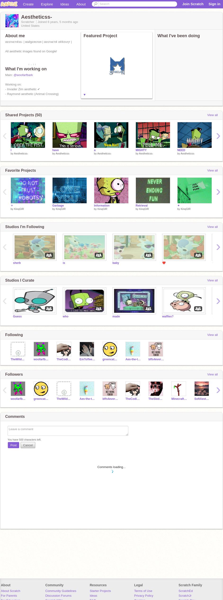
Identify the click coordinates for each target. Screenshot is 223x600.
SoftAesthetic (202, 399)
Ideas (64, 4)
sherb (17, 263)
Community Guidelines (60, 591)
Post (13, 445)
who (65, 316)
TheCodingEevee (64, 359)
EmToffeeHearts (87, 359)
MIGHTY (141, 150)
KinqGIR (19, 209)
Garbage (58, 205)
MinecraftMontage (179, 399)
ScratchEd (185, 591)
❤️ (164, 263)
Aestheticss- (21, 153)
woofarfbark (41, 359)
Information (102, 205)
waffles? (168, 316)
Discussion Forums (58, 595)
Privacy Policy (143, 595)
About (81, 4)
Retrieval (142, 205)
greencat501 (110, 359)
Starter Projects (100, 591)
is (64, 263)
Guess (17, 316)
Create (28, 4)
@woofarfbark (23, 75)
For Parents (9, 595)
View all (212, 115)
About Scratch (10, 591)
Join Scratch (193, 4)
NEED (181, 150)
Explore (47, 4)
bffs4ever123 (156, 359)
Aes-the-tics (133, 359)
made (116, 316)
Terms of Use (143, 591)
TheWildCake (19, 359)
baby (115, 263)
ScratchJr (185, 595)
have (55, 150)
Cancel (28, 445)
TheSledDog (156, 399)
